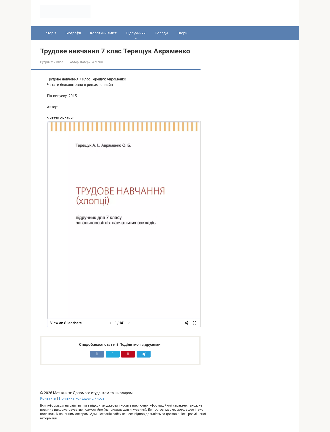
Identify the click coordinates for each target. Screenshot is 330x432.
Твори (182, 33)
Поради (161, 33)
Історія (50, 33)
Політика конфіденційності (82, 398)
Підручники (136, 33)
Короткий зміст (103, 33)
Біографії (73, 33)
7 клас (58, 62)
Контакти (48, 398)
